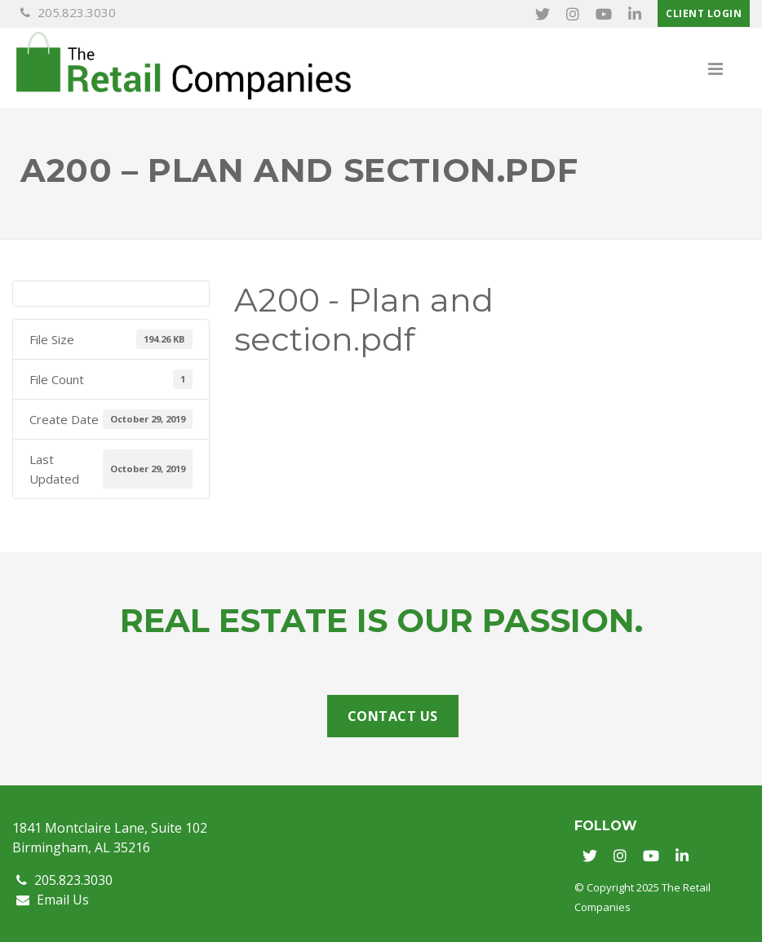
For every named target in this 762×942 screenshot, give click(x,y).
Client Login (704, 13)
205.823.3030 (68, 12)
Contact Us (393, 716)
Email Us (52, 900)
